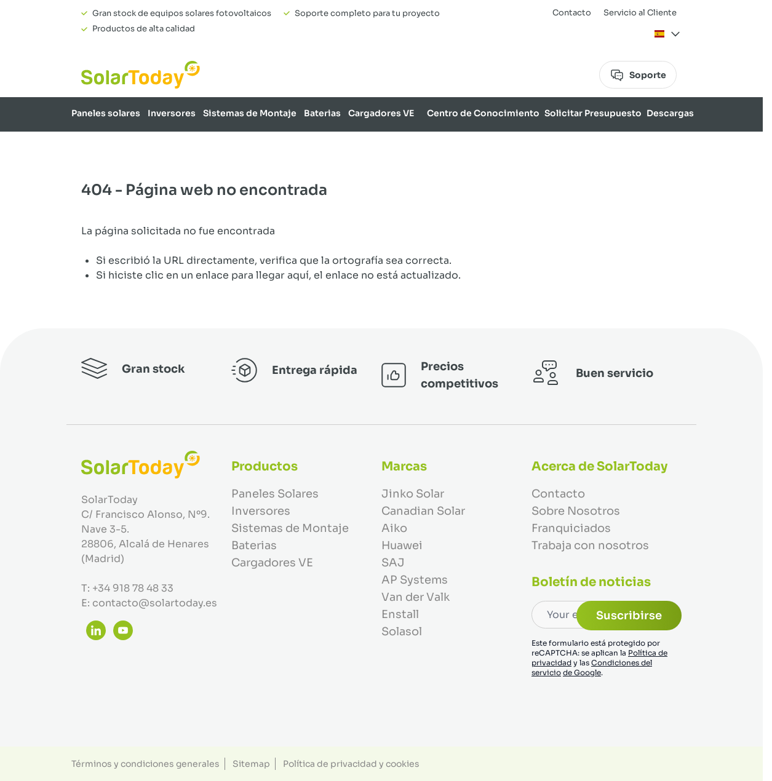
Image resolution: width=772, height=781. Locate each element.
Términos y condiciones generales (145, 763)
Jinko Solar (412, 494)
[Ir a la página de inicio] (140, 75)
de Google (582, 672)
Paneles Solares (275, 494)
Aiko (394, 528)
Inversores (172, 113)
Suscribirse (629, 615)
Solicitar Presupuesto (593, 113)
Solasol (401, 631)
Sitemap (251, 763)
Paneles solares (105, 113)
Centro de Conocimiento (483, 113)
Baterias (322, 113)
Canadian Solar (423, 511)
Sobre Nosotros (658, 145)
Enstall (400, 614)
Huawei (402, 545)
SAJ (393, 562)
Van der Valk (415, 597)
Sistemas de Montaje (249, 113)
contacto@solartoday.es (154, 603)
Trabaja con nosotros (590, 545)
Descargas (670, 113)
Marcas (601, 145)
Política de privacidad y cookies (351, 763)
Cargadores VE (381, 113)
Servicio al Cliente (640, 12)
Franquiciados (571, 528)
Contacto (571, 12)
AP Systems (414, 580)
